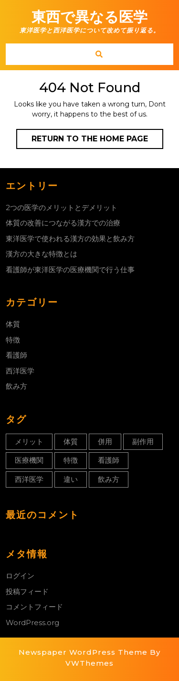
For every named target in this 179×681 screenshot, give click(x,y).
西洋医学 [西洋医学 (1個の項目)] (29, 479)
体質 (13, 324)
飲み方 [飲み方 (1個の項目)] (108, 479)
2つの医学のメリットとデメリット (61, 207)
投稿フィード (27, 591)
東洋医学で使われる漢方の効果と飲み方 (70, 238)
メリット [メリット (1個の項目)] (29, 441)
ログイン (20, 575)
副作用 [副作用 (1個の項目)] (143, 441)
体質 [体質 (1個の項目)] (70, 441)
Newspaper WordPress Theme (83, 652)
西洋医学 (20, 370)
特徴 (13, 339)
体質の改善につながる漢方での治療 (63, 222)
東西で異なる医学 (89, 17)
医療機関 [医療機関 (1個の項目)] (29, 460)
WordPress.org (32, 622)
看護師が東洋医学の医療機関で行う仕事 (70, 269)
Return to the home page (97, 141)
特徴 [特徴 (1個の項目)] (70, 460)
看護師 (16, 355)
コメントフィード (34, 606)
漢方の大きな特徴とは (41, 253)
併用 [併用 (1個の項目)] (105, 441)
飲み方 (16, 386)
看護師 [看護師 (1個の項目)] (108, 460)
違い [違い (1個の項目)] (70, 479)
